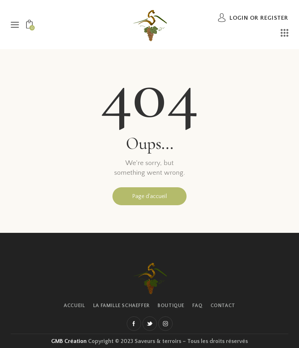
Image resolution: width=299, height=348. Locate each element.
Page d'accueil (149, 196)
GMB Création (69, 341)
